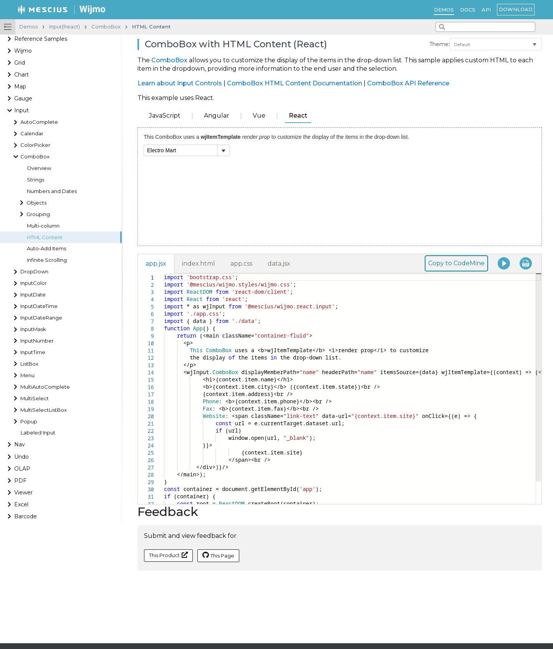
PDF (20, 481)
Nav (19, 444)
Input (21, 110)
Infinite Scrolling (47, 260)
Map (20, 86)
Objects (36, 203)
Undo (21, 457)
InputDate (33, 295)
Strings (35, 180)
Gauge (23, 98)
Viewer (23, 492)
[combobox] (485, 27)
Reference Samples (40, 39)
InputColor (33, 283)
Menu (27, 375)
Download (516, 9)
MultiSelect (34, 398)
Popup (28, 421)
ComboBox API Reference (408, 83)
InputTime (32, 352)
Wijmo (23, 51)
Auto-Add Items (46, 248)
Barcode (25, 516)
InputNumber (37, 341)
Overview (39, 168)
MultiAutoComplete (45, 387)
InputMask (33, 329)
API (486, 10)
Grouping (38, 214)
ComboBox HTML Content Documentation (294, 83)
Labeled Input (38, 433)
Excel (21, 504)
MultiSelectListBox (43, 410)
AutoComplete (39, 122)
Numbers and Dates (52, 191)
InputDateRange (41, 318)
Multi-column (43, 226)
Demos (444, 10)
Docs (467, 10)
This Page (218, 555)
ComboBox (35, 157)
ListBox (29, 364)
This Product (168, 555)
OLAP (22, 469)
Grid (19, 63)
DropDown (34, 272)
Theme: (439, 44)
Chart (21, 75)
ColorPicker (35, 145)
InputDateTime (39, 306)
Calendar (31, 133)
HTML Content (45, 237)
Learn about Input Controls (179, 83)
